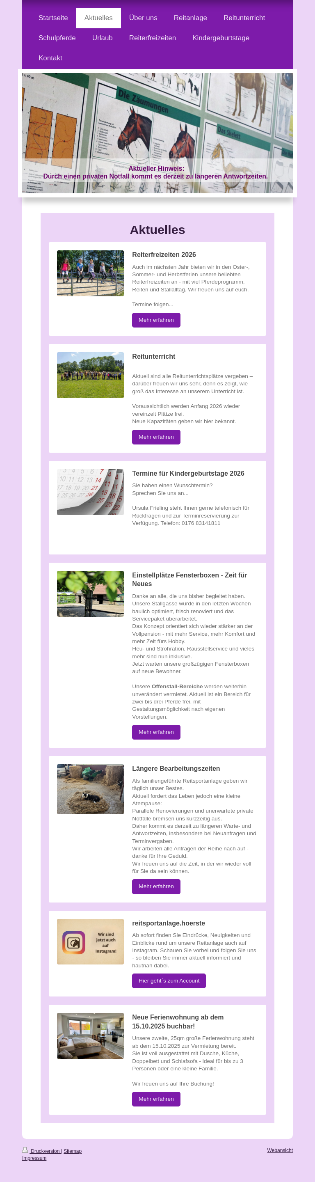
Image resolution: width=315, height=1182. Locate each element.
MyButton (150, 539)
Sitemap (73, 1151)
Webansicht (280, 1150)
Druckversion (41, 1151)
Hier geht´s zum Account (169, 981)
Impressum (34, 1158)
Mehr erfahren (156, 320)
